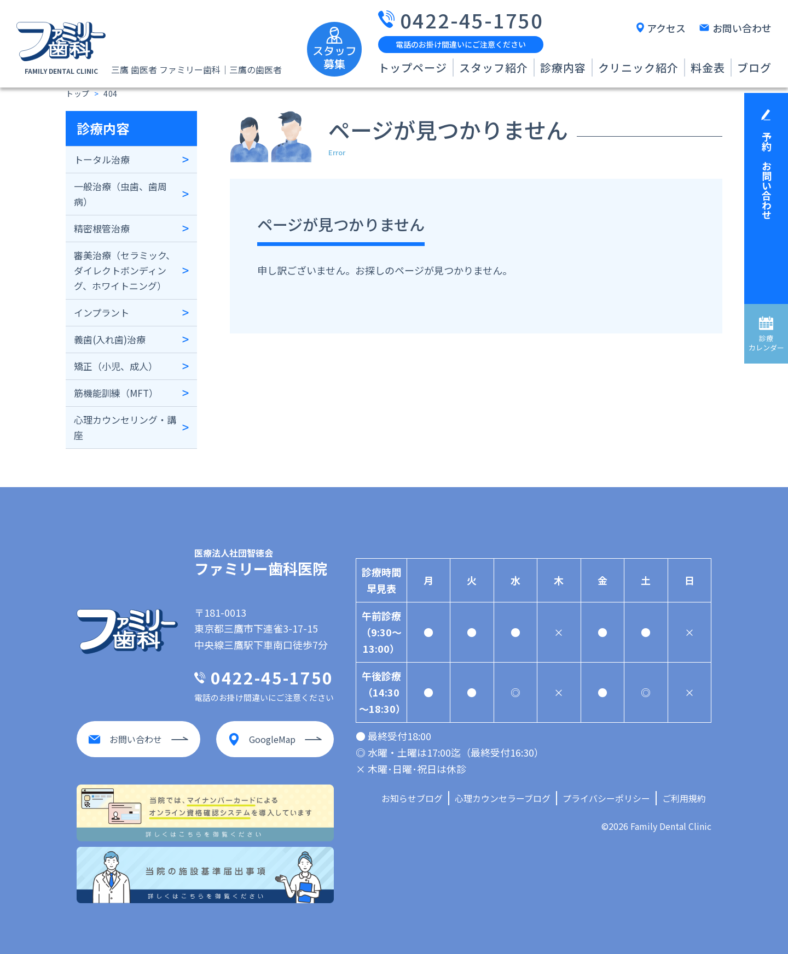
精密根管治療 (102, 228)
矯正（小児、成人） (116, 366)
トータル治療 (102, 159)
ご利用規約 (684, 798)
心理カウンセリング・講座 (125, 427)
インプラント (101, 312)
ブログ (754, 67)
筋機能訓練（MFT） (116, 393)
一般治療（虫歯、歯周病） (120, 193)
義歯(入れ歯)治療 (110, 339)
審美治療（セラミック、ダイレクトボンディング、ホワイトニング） (124, 270)
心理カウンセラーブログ (503, 798)
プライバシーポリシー (606, 798)
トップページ (412, 67)
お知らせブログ (412, 798)
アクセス (666, 28)
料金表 (708, 67)
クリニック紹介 (638, 67)
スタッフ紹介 (493, 67)
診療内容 (563, 67)
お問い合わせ (742, 28)
